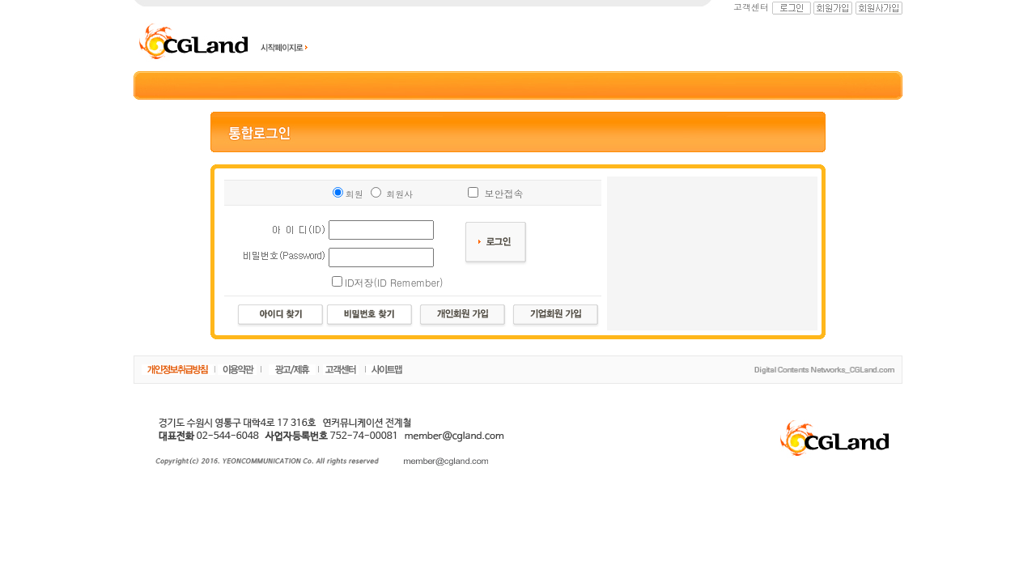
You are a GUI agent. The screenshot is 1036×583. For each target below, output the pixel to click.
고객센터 (751, 7)
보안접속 (503, 193)
